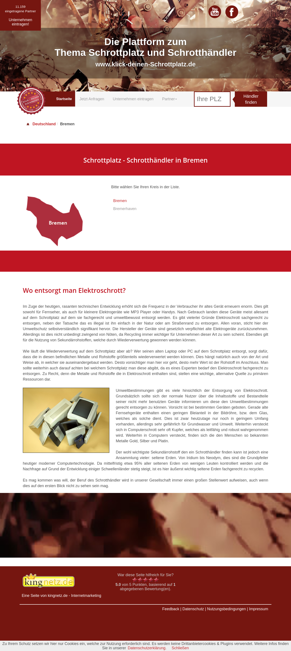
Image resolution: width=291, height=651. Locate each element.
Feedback (170, 609)
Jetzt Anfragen (91, 99)
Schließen (180, 648)
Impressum (258, 609)
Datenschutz (193, 609)
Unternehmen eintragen (133, 99)
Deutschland (41, 124)
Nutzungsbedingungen (226, 609)
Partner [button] (169, 99)
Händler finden (250, 99)
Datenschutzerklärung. (147, 648)
